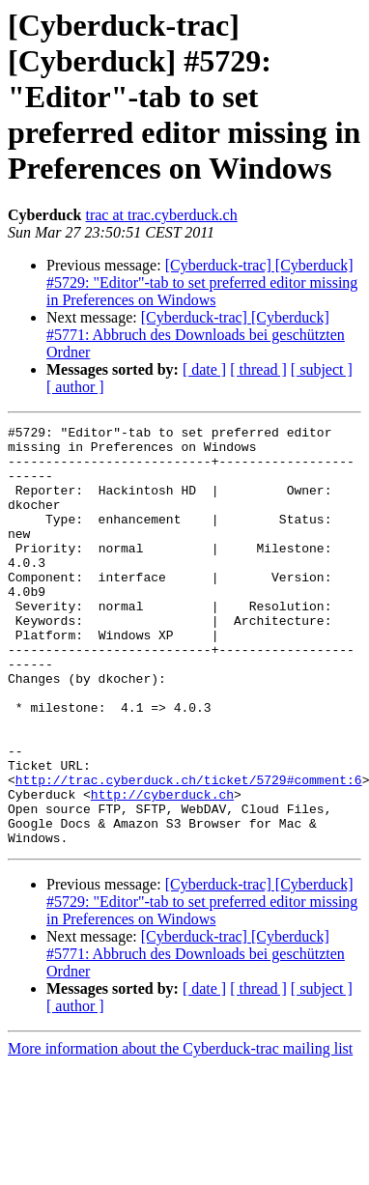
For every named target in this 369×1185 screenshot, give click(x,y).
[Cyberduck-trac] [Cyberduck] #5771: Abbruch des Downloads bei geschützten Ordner (195, 334)
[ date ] (204, 369)
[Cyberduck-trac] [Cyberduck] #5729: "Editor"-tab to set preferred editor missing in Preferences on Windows (201, 282)
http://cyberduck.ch (162, 869)
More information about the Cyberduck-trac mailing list (180, 1132)
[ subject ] (322, 369)
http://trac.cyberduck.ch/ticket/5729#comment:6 (188, 852)
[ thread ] (258, 369)
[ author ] (75, 387)
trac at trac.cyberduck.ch (161, 215)
